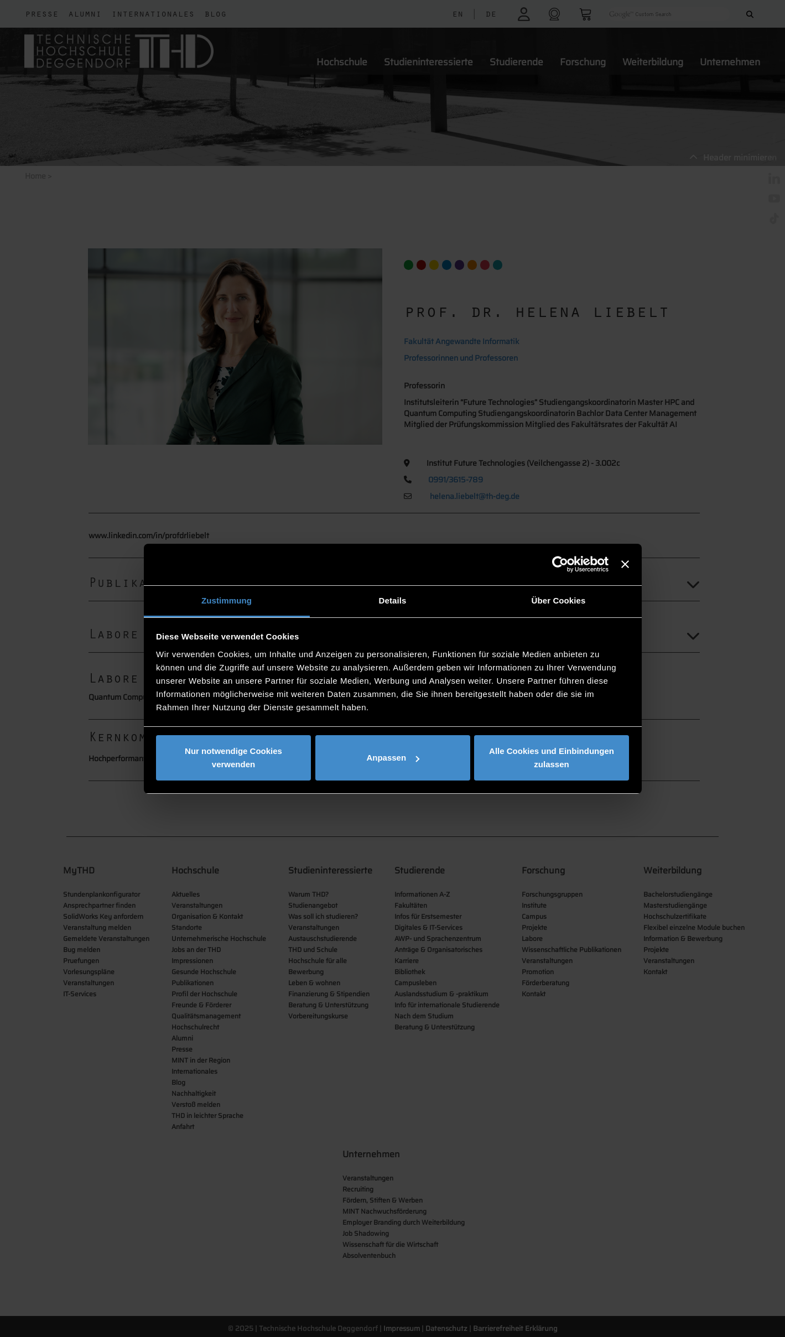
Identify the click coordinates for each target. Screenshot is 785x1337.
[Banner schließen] (625, 564)
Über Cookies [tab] (559, 600)
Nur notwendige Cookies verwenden (233, 757)
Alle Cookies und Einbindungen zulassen (551, 757)
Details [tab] (393, 600)
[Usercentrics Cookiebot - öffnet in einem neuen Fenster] (560, 564)
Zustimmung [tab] (226, 600)
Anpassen (392, 757)
